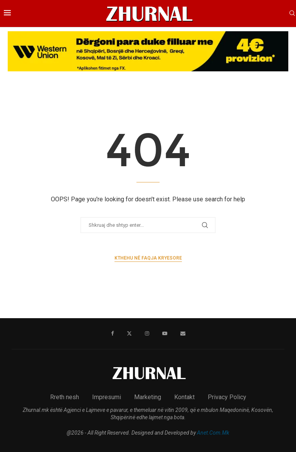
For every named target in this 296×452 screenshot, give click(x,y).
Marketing (147, 397)
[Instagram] (147, 333)
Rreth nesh (64, 397)
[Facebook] (112, 333)
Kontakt (184, 397)
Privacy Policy (227, 397)
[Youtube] (164, 333)
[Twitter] (129, 333)
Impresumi (106, 397)
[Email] (182, 333)
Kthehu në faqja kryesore (148, 258)
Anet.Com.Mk (213, 433)
